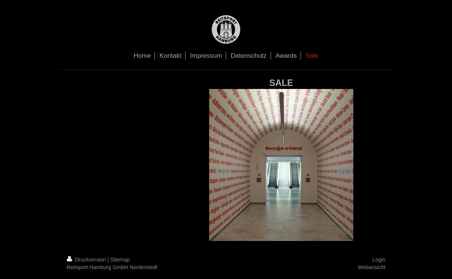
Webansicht (372, 267)
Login (378, 260)
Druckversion (87, 260)
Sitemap (120, 260)
